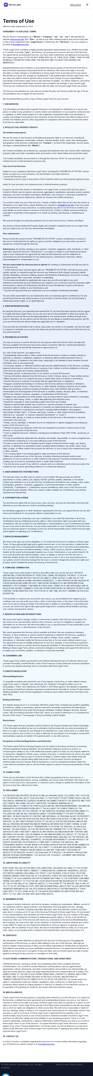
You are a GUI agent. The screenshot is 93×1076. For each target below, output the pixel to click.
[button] (87, 4)
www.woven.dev (17, 39)
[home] (12, 4)
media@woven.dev (66, 205)
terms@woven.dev (21, 44)
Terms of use (61, 1064)
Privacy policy (76, 1064)
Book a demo (75, 5)
